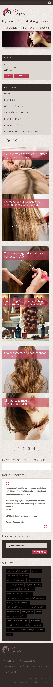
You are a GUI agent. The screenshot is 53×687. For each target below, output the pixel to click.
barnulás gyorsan (27, 589)
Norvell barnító (12, 589)
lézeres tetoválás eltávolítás (17, 621)
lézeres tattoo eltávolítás (16, 616)
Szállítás (37, 666)
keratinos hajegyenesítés (16, 580)
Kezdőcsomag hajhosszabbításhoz (23, 131)
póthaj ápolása (27, 612)
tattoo (38, 612)
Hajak (7, 93)
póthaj (9, 634)
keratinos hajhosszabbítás (35, 607)
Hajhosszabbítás (11, 21)
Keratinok (9, 100)
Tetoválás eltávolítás (14, 594)
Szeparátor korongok (16, 112)
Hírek (24, 27)
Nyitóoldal (8, 661)
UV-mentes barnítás (14, 598)
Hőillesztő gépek (13, 106)
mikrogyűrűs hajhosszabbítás (17, 603)
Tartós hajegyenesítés (36, 21)
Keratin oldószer (13, 119)
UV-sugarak (11, 630)
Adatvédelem (46, 678)
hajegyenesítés (34, 580)
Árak (32, 27)
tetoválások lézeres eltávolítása (18, 625)
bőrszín (40, 630)
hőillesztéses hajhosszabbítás (18, 571)
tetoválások (35, 621)
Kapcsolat (44, 27)
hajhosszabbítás (13, 612)
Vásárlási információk (17, 666)
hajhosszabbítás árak (14, 607)
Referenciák (11, 27)
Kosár (9, 76)
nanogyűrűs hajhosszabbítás (17, 576)
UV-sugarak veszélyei (26, 630)
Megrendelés (21, 76)
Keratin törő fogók (14, 125)
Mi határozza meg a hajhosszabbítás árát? (18, 402)
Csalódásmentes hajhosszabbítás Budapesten (25, 354)
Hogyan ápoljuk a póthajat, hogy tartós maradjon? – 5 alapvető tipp (25, 302)
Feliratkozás (40, 552)
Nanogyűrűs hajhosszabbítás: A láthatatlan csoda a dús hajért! (23, 203)
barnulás (29, 594)
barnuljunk (37, 625)
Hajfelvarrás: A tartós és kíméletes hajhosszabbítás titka (25, 155)
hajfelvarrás (36, 571)
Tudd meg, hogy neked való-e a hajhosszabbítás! (23, 255)
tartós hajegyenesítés (15, 585)
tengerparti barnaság (33, 585)
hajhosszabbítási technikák (34, 598)
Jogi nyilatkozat (32, 678)
